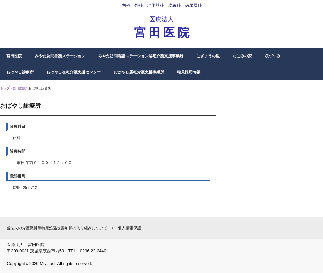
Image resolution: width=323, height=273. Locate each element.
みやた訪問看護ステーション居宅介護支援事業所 (140, 56)
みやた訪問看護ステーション (60, 56)
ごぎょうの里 (208, 56)
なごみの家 (242, 56)
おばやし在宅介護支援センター (74, 72)
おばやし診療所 (20, 72)
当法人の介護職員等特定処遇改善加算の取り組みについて (56, 228)
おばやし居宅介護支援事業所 (139, 72)
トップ (5, 88)
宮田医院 (14, 56)
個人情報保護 (129, 228)
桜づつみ (272, 56)
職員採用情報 (188, 72)
